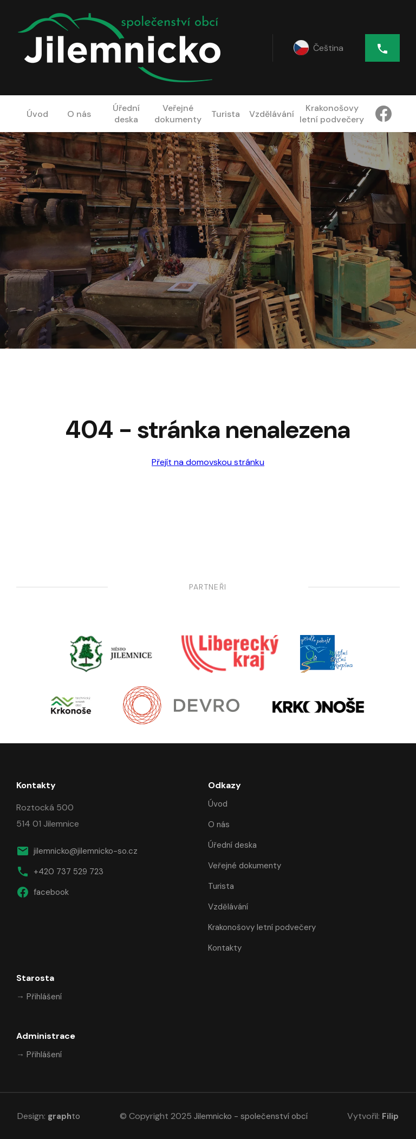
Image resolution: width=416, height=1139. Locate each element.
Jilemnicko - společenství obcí (251, 1116)
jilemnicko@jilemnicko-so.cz (77, 851)
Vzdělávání (271, 114)
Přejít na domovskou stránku (208, 462)
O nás (79, 114)
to (64, 1116)
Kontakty (225, 947)
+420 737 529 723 (59, 871)
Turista (225, 114)
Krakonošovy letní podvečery (332, 113)
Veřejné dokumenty (178, 113)
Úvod (37, 114)
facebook (42, 892)
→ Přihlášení (39, 996)
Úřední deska (126, 113)
